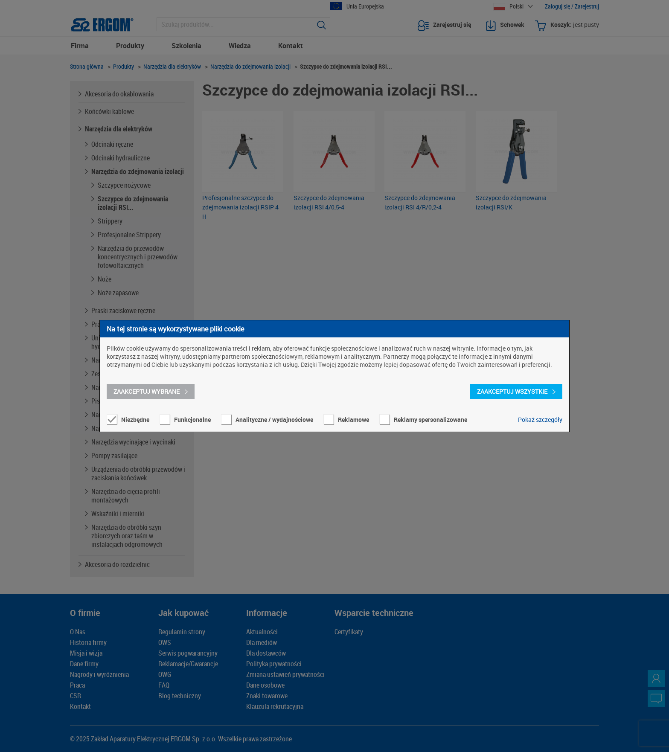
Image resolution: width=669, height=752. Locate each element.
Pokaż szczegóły (540, 419)
